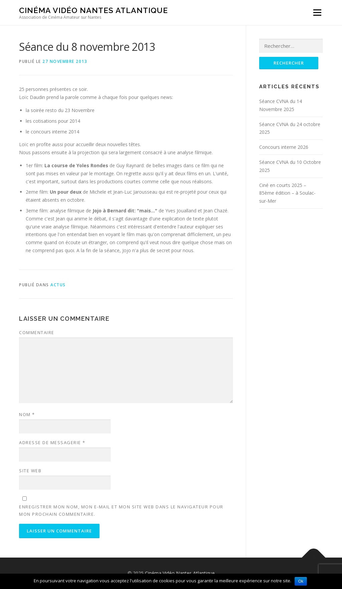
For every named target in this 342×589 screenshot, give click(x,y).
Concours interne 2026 (283, 147)
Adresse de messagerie (52, 442)
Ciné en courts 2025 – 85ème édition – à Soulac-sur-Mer (287, 193)
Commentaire (36, 332)
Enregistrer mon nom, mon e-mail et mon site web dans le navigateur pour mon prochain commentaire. (121, 510)
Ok (300, 581)
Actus (58, 285)
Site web (30, 471)
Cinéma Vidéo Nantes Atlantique (93, 10)
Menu (317, 12)
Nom (27, 414)
